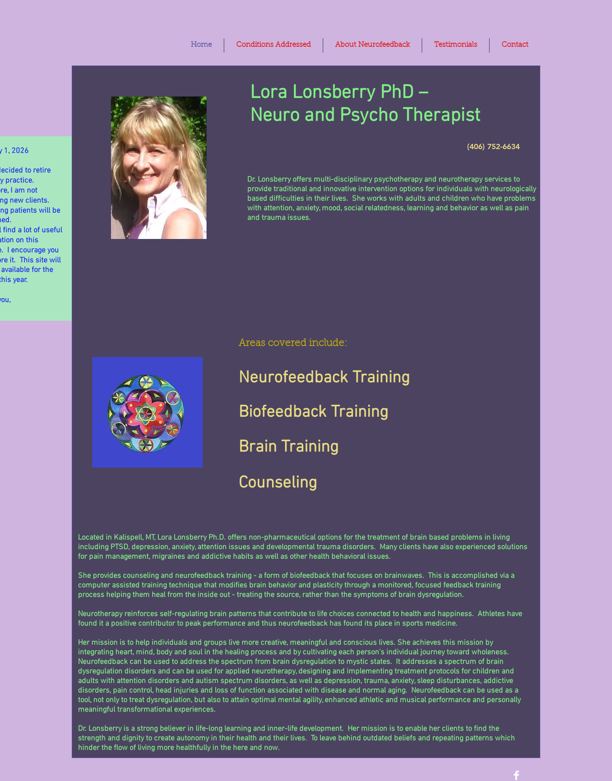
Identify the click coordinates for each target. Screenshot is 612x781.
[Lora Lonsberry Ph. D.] (516, 775)
